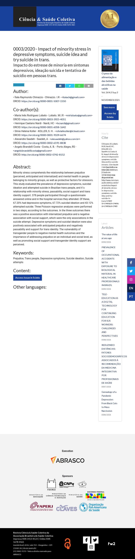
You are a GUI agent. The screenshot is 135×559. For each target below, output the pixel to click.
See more (109, 107)
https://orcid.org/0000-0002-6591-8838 (44, 142)
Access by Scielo (110, 115)
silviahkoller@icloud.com (70, 131)
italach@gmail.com (73, 97)
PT (131, 296)
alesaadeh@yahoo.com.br (65, 138)
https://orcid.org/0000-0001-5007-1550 (44, 101)
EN (131, 288)
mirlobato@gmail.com (79, 115)
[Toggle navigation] (17, 3)
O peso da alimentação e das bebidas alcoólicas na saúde (109, 81)
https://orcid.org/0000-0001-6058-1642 (44, 127)
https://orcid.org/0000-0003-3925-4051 (44, 119)
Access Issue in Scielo (27, 277)
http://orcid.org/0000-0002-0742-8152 (43, 154)
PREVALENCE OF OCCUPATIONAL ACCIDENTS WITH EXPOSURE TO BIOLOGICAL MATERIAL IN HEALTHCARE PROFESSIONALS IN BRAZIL (110, 266)
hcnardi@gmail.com (68, 123)
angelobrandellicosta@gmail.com (32, 150)
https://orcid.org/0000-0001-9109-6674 (44, 134)
